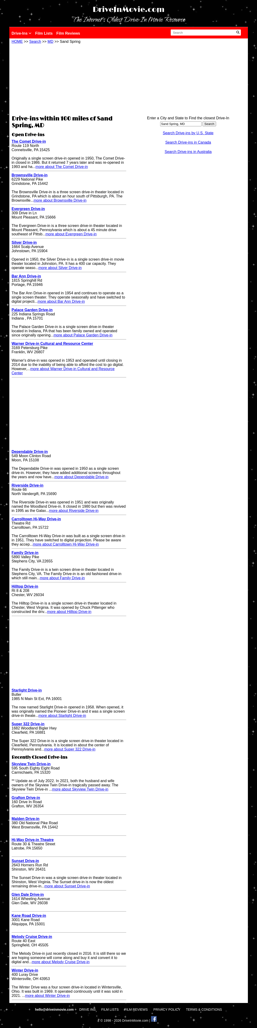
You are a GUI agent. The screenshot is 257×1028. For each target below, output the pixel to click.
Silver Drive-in (24, 242)
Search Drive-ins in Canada (188, 142)
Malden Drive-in (26, 819)
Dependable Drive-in (30, 452)
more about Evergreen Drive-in (71, 234)
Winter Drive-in (25, 970)
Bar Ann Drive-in (26, 276)
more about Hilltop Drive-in (69, 612)
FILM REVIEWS (136, 1009)
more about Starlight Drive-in (62, 716)
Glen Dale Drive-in (28, 895)
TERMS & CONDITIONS (204, 1009)
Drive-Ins (22, 33)
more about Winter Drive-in (47, 996)
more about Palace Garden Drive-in (83, 335)
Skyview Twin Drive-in (31, 764)
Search (35, 42)
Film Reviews (68, 33)
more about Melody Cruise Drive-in (61, 962)
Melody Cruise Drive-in (32, 937)
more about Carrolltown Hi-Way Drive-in (66, 544)
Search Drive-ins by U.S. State (188, 133)
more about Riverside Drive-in (74, 511)
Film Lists (44, 33)
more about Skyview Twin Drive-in (80, 789)
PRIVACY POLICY (166, 1009)
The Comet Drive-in (29, 141)
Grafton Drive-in (26, 798)
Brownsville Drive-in (30, 175)
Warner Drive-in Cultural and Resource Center (52, 344)
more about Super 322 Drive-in (69, 749)
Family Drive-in (25, 553)
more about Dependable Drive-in (81, 477)
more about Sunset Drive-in (67, 886)
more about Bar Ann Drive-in (61, 301)
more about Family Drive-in (62, 578)
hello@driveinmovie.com (55, 1009)
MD (50, 42)
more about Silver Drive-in (60, 268)
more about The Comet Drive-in (62, 167)
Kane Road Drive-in (29, 916)
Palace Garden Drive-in (32, 310)
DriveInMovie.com (129, 9)
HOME (17, 42)
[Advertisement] (69, 79)
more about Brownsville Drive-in (60, 200)
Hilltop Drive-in (25, 586)
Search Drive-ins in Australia (188, 152)
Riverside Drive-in (27, 485)
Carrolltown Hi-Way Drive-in (36, 519)
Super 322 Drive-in (28, 724)
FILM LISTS (110, 1009)
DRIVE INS (87, 1009)
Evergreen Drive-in (28, 209)
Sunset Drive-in (25, 861)
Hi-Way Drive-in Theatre (33, 840)
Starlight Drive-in (27, 690)
